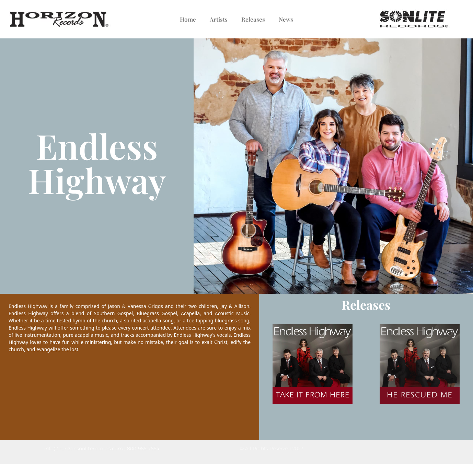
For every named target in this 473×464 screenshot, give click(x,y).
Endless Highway (97, 163)
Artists (219, 19)
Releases (253, 19)
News (286, 19)
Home (188, 19)
